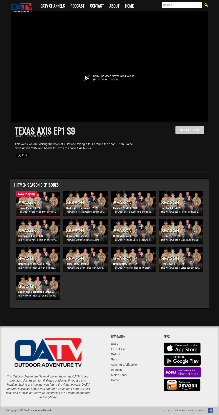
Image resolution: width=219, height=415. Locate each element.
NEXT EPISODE (190, 130)
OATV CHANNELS (52, 5)
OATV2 (115, 354)
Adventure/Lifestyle (124, 364)
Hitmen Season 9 (37, 136)
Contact (97, 5)
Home (129, 5)
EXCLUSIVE (118, 349)
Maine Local (119, 375)
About (114, 5)
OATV (114, 344)
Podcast (77, 5)
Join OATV (167, 410)
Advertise (180, 410)
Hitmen (19, 136)
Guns (114, 359)
